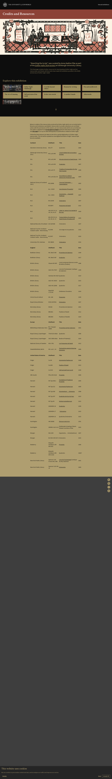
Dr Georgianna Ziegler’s (52, 130)
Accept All (106, 776)
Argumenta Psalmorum (66, 361)
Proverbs (61, 376)
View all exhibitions (103, 5)
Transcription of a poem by (67, 218)
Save (99, 776)
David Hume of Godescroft (67, 220)
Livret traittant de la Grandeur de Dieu (68, 154)
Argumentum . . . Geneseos (67, 392)
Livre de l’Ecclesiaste (65, 460)
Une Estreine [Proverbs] (66, 190)
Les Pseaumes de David (66, 344)
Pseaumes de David (65, 206)
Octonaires (62, 201)
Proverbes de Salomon (65, 253)
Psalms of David (63, 366)
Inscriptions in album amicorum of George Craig (67, 177)
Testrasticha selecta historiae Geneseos (67, 350)
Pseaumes (62, 298)
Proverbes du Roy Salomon (67, 329)
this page (35, 132)
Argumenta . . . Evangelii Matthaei (66, 196)
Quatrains (62, 165)
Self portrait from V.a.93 (66, 371)
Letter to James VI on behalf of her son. (68, 212)
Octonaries (62, 468)
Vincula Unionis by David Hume (68, 160)
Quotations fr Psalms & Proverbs (66, 381)
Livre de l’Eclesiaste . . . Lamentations (65, 184)
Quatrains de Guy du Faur (66, 397)
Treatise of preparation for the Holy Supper (68, 171)
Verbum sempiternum (65, 402)
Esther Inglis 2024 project (45, 66)
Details (4, 776)
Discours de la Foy (64, 422)
